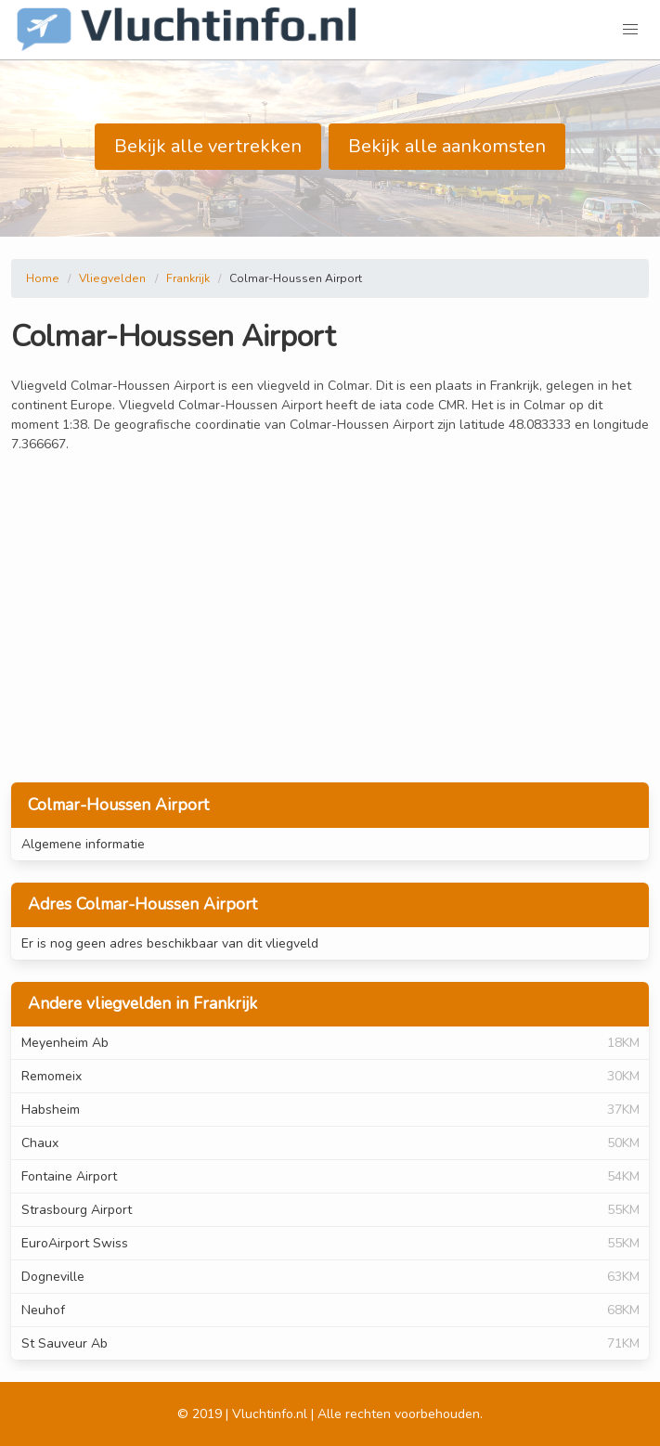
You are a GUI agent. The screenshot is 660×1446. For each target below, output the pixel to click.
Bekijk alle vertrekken (208, 146)
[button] (630, 29)
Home (42, 278)
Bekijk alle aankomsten (447, 146)
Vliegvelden (112, 278)
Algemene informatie (83, 844)
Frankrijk (188, 278)
